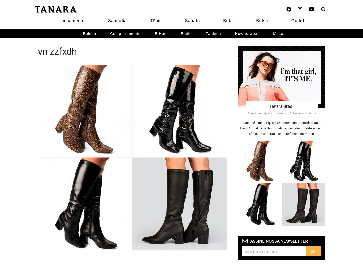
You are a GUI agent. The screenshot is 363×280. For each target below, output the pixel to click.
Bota (228, 20)
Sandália (117, 20)
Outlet (297, 20)
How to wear (247, 33)
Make (278, 33)
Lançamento (72, 20)
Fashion (213, 33)
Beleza (89, 33)
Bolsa (262, 20)
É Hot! (161, 33)
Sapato (192, 20)
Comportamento (125, 33)
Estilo (186, 33)
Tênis (156, 20)
